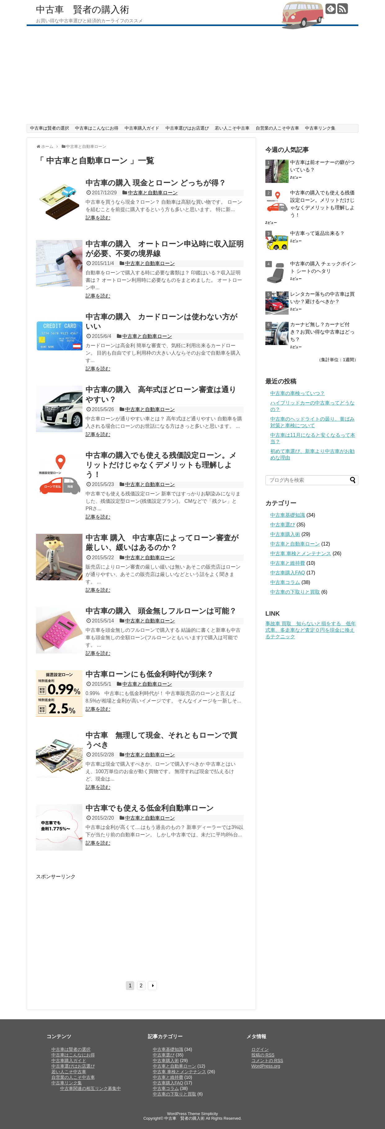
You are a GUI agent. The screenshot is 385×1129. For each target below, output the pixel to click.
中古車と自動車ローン (153, 192)
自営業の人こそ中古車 (277, 128)
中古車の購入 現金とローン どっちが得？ (156, 183)
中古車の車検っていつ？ (297, 393)
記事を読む (98, 217)
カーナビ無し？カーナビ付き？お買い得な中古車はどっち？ (322, 332)
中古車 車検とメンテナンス (300, 553)
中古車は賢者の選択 (49, 128)
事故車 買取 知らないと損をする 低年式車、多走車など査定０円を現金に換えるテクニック (310, 630)
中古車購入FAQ (287, 572)
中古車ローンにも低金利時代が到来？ (150, 674)
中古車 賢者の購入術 (82, 9)
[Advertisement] (192, 77)
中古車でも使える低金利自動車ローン (150, 808)
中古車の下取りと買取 (295, 592)
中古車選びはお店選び (187, 128)
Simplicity (209, 1113)
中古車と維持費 (287, 563)
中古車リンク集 (320, 128)
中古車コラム (285, 582)
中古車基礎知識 (287, 515)
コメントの (267, 1060)
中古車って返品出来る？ (317, 233)
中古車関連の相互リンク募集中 (90, 1088)
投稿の (263, 1054)
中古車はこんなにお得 (96, 128)
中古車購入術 (285, 534)
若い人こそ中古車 (232, 128)
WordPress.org (265, 1066)
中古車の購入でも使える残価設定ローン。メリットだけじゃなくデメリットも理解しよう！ (161, 465)
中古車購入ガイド (142, 128)
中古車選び (282, 524)
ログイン (260, 1049)
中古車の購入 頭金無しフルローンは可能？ (161, 611)
